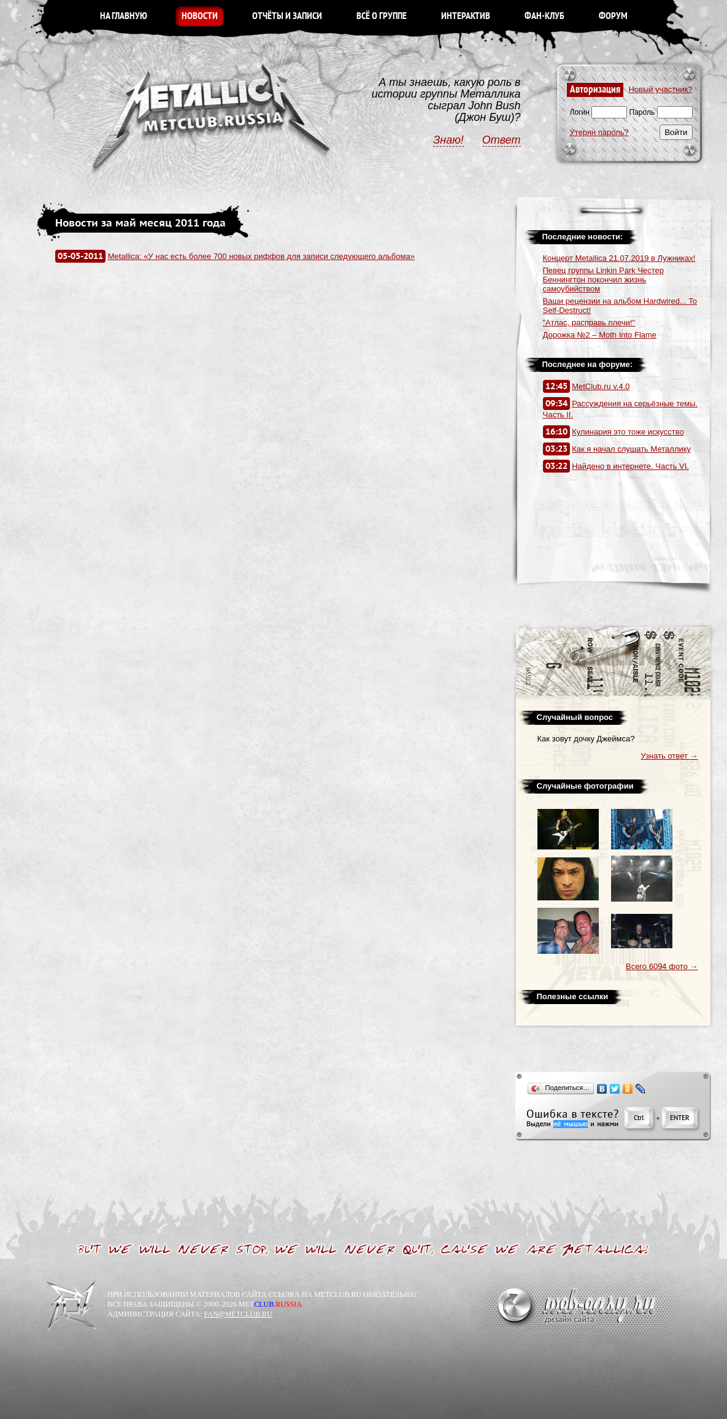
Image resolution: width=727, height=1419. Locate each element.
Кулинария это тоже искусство (628, 431)
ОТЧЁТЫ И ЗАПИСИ (287, 16)
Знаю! (448, 140)
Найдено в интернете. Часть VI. (630, 466)
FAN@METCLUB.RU (238, 1314)
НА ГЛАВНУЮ (123, 16)
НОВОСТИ (200, 16)
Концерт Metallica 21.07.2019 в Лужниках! (619, 258)
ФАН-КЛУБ (544, 16)
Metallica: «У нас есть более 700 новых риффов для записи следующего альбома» (261, 256)
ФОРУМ (613, 16)
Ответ (501, 140)
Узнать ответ (669, 755)
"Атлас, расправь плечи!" (589, 322)
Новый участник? (660, 89)
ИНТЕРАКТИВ (465, 16)
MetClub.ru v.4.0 (600, 386)
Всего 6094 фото (662, 966)
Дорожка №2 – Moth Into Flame (600, 334)
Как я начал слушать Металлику (631, 449)
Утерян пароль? (599, 132)
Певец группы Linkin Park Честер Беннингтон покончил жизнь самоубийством (603, 279)
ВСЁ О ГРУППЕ (381, 16)
